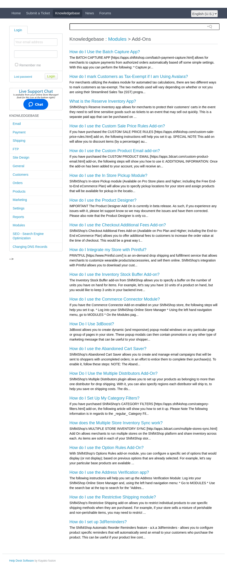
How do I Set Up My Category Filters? (104, 398)
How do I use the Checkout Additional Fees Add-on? (117, 225)
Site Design (21, 157)
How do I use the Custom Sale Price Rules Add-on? (117, 126)
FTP (16, 149)
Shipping (19, 140)
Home (16, 13)
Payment (19, 132)
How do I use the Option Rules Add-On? (106, 448)
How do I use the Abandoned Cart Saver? (107, 349)
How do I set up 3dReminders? (98, 522)
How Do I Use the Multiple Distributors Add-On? (113, 373)
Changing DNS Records (30, 247)
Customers (20, 174)
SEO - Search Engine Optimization (28, 236)
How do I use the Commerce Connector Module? (114, 299)
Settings (19, 208)
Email (17, 124)
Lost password (23, 76)
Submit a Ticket (38, 13)
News (89, 13)
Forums (105, 13)
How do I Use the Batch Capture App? (104, 52)
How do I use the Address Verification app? (109, 472)
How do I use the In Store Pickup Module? (108, 175)
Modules (19, 225)
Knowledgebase (67, 13)
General (18, 166)
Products (19, 191)
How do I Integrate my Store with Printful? (107, 250)
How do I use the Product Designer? (102, 200)
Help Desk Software (21, 560)
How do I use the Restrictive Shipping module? (112, 497)
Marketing (20, 200)
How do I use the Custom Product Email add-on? (114, 151)
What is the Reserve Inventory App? (102, 101)
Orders (18, 183)
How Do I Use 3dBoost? (91, 324)
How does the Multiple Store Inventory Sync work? (116, 423)
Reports (18, 217)
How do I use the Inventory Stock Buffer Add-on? (114, 274)
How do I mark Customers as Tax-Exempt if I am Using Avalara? (128, 76)
